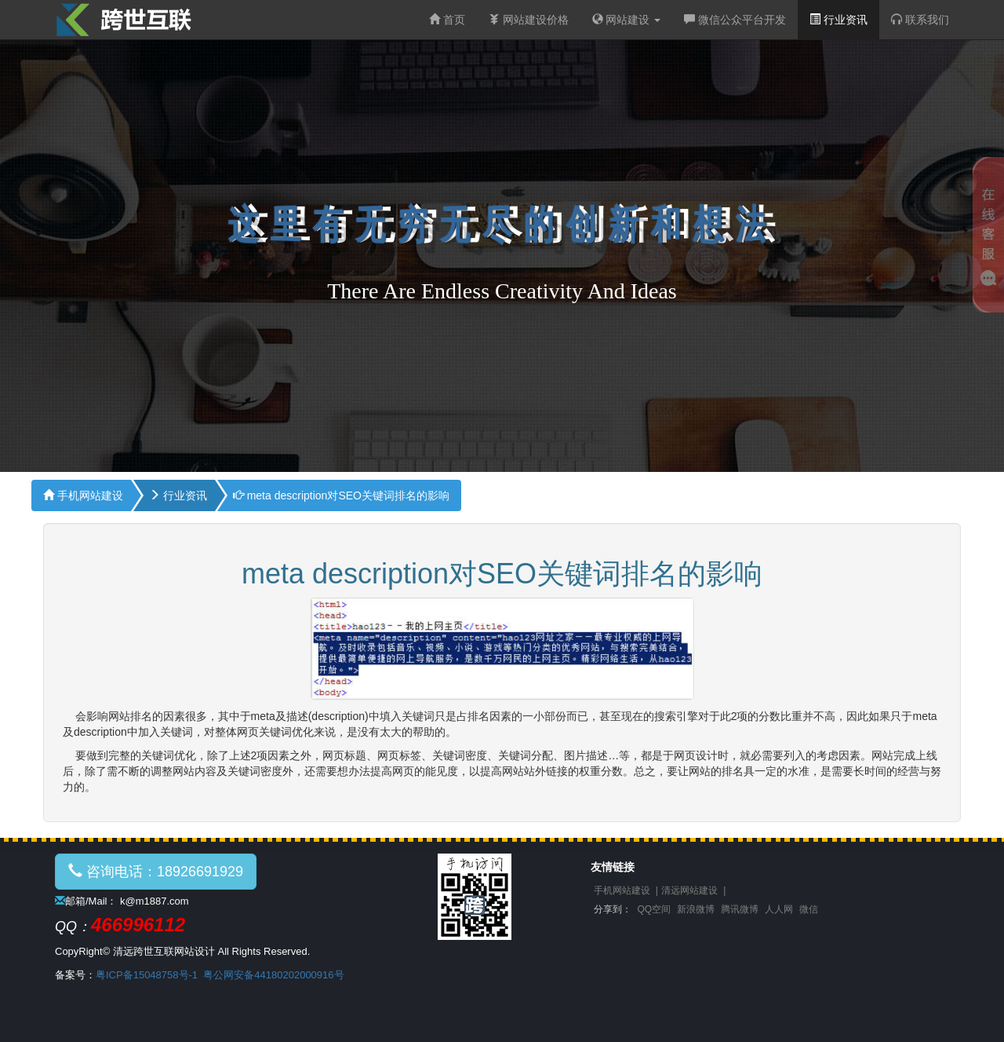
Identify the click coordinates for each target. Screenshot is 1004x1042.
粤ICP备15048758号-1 (147, 975)
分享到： (612, 909)
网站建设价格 (529, 19)
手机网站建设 (83, 495)
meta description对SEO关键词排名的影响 (341, 495)
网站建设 (626, 19)
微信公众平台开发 (735, 19)
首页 (447, 19)
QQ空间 (654, 909)
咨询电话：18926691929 (155, 871)
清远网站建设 (689, 890)
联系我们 (920, 19)
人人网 (779, 909)
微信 (808, 909)
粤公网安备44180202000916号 (273, 975)
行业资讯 (838, 19)
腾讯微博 (739, 909)
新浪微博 (696, 909)
